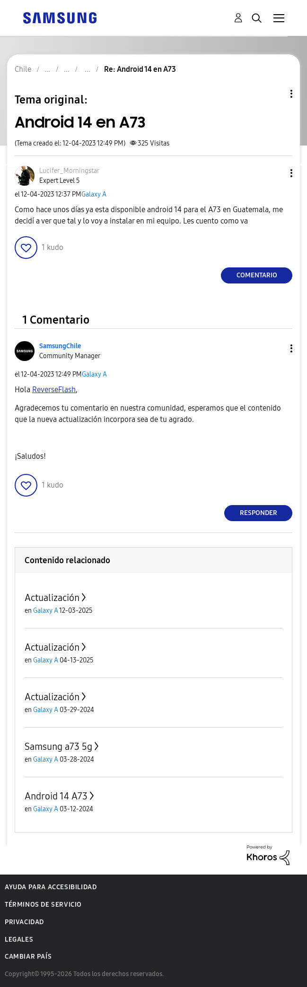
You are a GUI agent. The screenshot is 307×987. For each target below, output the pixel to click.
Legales (19, 940)
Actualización (52, 597)
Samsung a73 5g (58, 746)
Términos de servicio (43, 905)
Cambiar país (28, 957)
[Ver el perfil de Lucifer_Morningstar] (69, 171)
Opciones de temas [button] (275, 93)
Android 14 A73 (56, 796)
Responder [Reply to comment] (258, 513)
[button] (276, 173)
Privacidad (24, 922)
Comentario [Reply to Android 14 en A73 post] (257, 275)
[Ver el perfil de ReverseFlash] (54, 389)
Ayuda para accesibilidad (50, 887)
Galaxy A (93, 194)
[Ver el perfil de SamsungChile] (60, 346)
